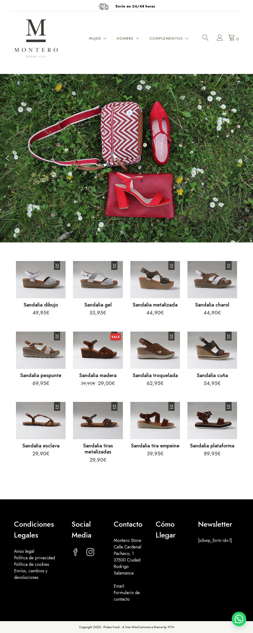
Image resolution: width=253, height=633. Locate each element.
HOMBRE (125, 38)
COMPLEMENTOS (166, 38)
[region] (126, 158)
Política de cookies (31, 564)
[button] (7, 158)
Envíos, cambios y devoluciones (30, 574)
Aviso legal (24, 551)
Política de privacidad (34, 558)
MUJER (95, 38)
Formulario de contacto (127, 595)
